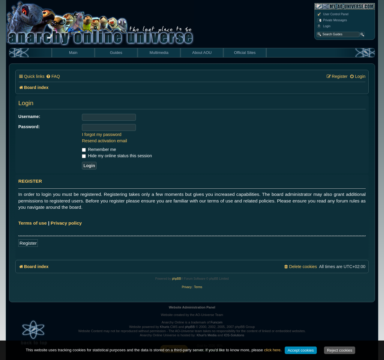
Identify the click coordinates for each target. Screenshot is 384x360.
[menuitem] (53, 76)
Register (28, 243)
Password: (29, 126)
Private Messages (331, 20)
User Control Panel (332, 14)
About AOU (202, 52)
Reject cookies (339, 350)
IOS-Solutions (234, 335)
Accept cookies (301, 350)
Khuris (164, 327)
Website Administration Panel (192, 307)
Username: (29, 116)
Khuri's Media (206, 335)
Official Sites (245, 52)
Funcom (217, 322)
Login (323, 26)
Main (73, 52)
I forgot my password (101, 134)
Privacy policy (66, 223)
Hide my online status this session (117, 155)
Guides (116, 52)
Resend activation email (104, 140)
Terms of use (32, 223)
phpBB (176, 278)
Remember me (99, 149)
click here (272, 350)
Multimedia (159, 52)
